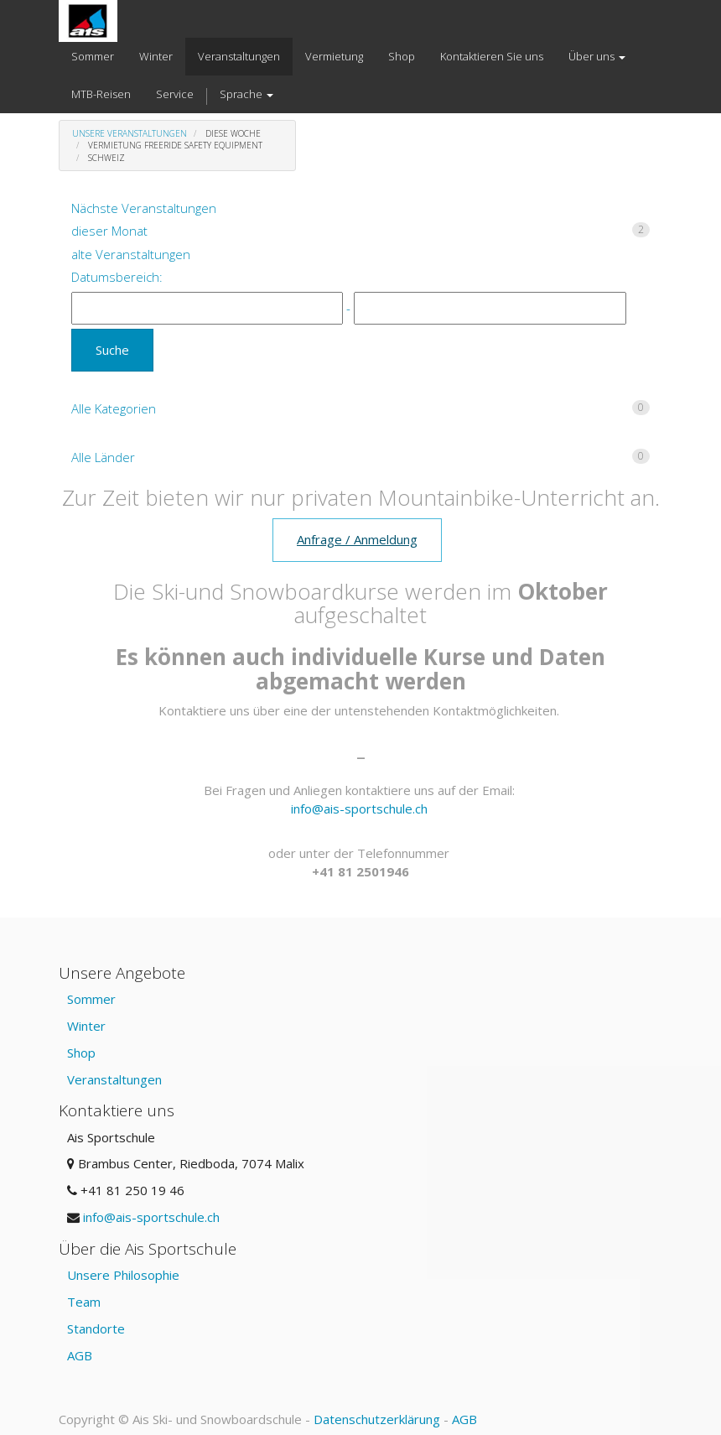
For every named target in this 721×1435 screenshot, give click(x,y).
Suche (112, 349)
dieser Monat (360, 230)
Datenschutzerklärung (377, 1419)
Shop (81, 1052)
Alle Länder (360, 457)
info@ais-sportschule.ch (359, 808)
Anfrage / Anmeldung (357, 539)
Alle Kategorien (360, 408)
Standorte (96, 1328)
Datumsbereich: (117, 276)
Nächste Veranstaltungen (143, 208)
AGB (79, 1355)
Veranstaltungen (114, 1079)
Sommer (91, 998)
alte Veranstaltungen (130, 254)
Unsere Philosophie (123, 1274)
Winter (86, 1025)
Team (84, 1301)
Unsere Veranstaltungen (129, 133)
